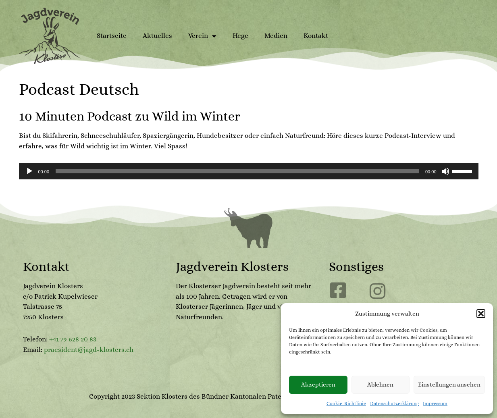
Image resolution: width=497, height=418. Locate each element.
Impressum (435, 403)
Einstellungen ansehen (449, 384)
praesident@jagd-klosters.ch (88, 350)
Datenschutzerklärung (394, 403)
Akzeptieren (318, 384)
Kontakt (316, 36)
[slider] (237, 171)
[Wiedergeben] (29, 171)
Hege (240, 36)
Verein (202, 36)
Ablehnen (380, 384)
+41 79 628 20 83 (72, 339)
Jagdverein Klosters (232, 266)
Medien (275, 36)
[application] (248, 171)
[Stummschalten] (445, 171)
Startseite (112, 36)
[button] (481, 314)
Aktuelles (157, 36)
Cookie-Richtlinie (346, 403)
